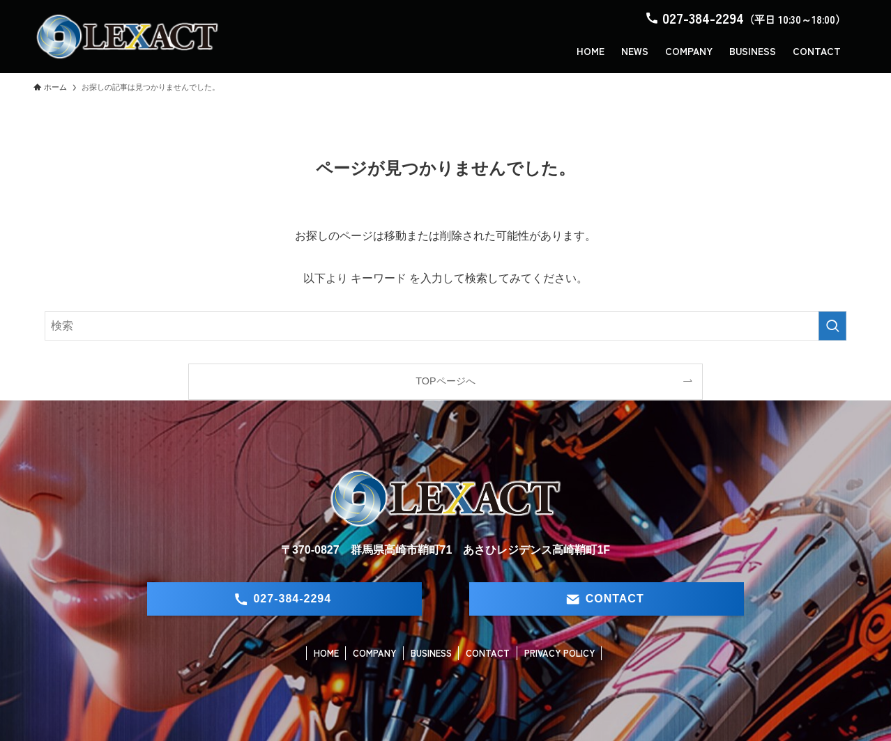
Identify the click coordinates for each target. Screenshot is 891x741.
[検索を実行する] (832, 326)
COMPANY (374, 653)
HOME (326, 653)
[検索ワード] (445, 326)
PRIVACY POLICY (559, 653)
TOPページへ (445, 381)
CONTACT (488, 653)
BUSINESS (431, 653)
